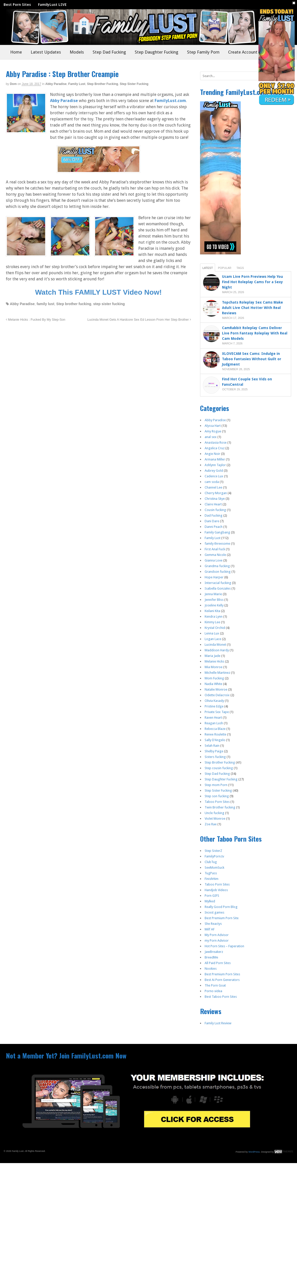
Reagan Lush (214, 723)
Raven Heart (213, 717)
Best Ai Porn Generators (222, 980)
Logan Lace (213, 639)
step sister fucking (109, 304)
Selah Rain (212, 745)
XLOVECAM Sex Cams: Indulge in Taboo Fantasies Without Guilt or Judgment (251, 359)
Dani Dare (212, 521)
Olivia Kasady (214, 701)
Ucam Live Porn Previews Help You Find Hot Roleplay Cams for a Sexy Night (252, 282)
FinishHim (211, 879)
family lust (45, 304)
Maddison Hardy (217, 650)
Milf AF (210, 929)
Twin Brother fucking (220, 807)
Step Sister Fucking (134, 84)
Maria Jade (212, 656)
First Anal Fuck (215, 549)
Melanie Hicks (214, 661)
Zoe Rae (211, 824)
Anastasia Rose (216, 442)
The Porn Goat (215, 985)
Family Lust (76, 84)
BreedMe (211, 957)
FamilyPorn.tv (214, 856)
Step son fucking (217, 796)
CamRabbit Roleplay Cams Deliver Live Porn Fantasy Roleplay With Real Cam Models (254, 333)
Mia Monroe (213, 667)
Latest (207, 267)
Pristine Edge (214, 706)
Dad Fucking (213, 515)
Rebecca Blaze (215, 729)
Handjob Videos (216, 890)
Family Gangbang (217, 532)
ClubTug (211, 862)
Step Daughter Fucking (156, 52)
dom (13, 84)
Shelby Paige (214, 751)
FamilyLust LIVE (52, 5)
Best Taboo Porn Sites (221, 997)
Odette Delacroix (217, 695)
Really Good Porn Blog (221, 907)
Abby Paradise (56, 84)
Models (77, 52)
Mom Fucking (214, 678)
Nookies (211, 968)
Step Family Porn (203, 52)
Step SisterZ (213, 851)
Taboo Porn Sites (217, 802)
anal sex (211, 437)
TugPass (211, 873)
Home (16, 52)
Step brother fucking (73, 304)
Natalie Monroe (216, 689)
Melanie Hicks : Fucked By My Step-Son (35, 319)
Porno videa (213, 991)
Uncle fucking (214, 813)
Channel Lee (213, 487)
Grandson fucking (218, 572)
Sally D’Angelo (215, 740)
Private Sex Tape (217, 712)
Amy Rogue (213, 431)
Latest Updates (46, 52)
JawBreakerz (214, 952)
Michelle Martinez (217, 673)
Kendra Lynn (213, 616)
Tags (240, 267)
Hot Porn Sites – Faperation (224, 946)
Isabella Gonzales (218, 588)
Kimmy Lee (212, 622)
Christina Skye (215, 499)
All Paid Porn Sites (218, 963)
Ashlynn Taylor (215, 465)
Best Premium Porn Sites (222, 974)
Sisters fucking (215, 757)
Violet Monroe (215, 818)
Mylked (210, 901)
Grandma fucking (217, 566)
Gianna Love (213, 560)
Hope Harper (214, 577)
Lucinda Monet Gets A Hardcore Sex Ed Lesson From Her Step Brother (139, 319)
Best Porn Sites (17, 5)
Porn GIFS (212, 895)
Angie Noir (212, 454)
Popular (224, 267)
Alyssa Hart (213, 426)
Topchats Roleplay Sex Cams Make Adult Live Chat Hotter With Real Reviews (252, 307)
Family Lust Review (218, 1023)
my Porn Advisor (217, 940)
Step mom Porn (216, 785)
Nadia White (213, 684)
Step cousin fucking (219, 768)
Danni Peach (213, 527)
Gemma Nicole (215, 555)
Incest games (214, 912)
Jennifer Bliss (214, 600)
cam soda (212, 482)
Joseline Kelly (214, 605)
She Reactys (213, 924)
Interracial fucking (218, 583)
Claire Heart (213, 504)
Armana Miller (215, 459)
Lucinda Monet (215, 644)
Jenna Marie (213, 594)
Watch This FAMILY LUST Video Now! (98, 292)
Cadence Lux (214, 476)
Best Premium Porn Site (222, 918)
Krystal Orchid (215, 628)
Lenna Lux (212, 633)
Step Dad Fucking (109, 52)
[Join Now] (98, 169)
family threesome (217, 543)
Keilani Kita (212, 611)
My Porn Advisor (217, 935)
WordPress (254, 1151)
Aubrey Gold (214, 470)
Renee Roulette (215, 734)
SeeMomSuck (214, 867)
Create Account (242, 52)
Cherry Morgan (216, 493)
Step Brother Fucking (102, 84)
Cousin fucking (215, 510)
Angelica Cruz (215, 448)
